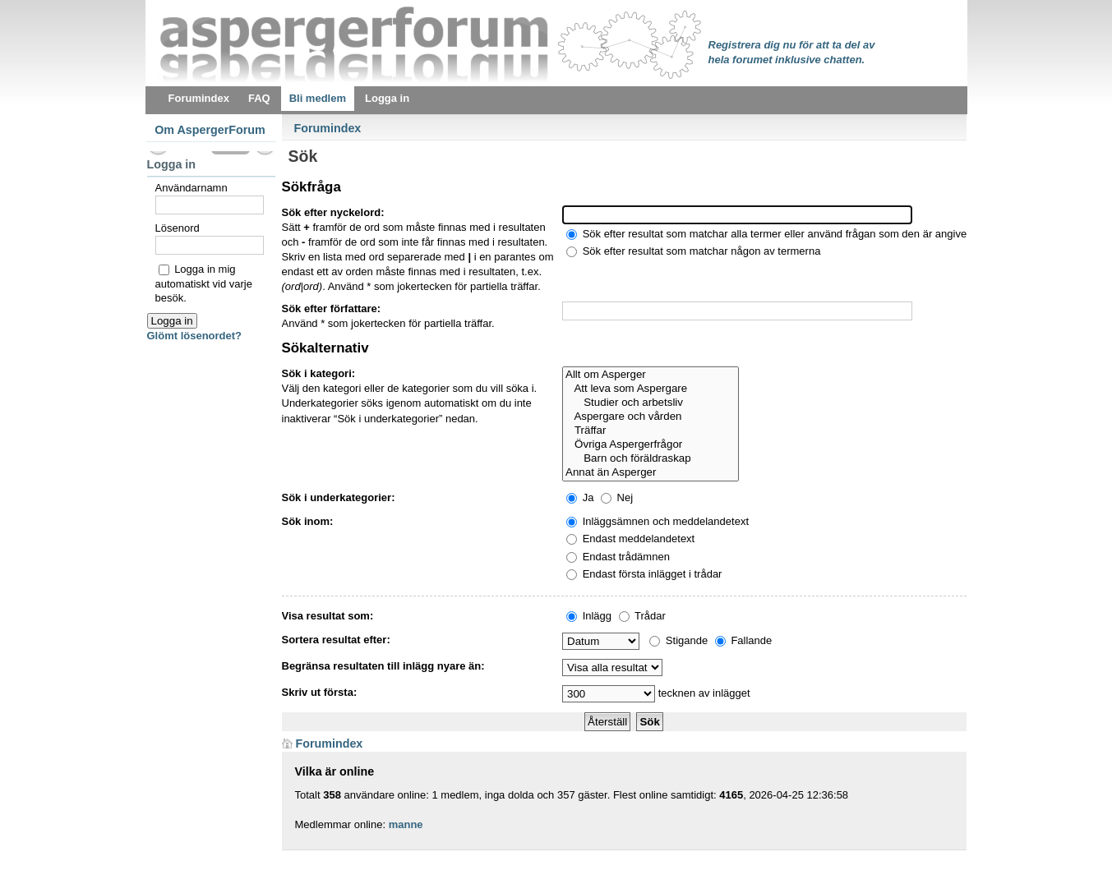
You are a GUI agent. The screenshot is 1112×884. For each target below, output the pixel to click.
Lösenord (177, 228)
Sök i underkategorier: (338, 497)
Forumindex (328, 128)
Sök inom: (308, 521)
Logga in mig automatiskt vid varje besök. (204, 283)
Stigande (678, 640)
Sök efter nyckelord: (333, 212)
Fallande (743, 640)
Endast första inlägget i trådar (644, 574)
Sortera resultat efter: (336, 639)
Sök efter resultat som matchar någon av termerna (693, 251)
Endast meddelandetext (630, 538)
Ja (579, 497)
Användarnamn (191, 188)
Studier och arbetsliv (650, 403)
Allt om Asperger (650, 375)
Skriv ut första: (320, 692)
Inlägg (588, 616)
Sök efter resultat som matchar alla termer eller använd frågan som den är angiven (769, 234)
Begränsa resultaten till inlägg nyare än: (383, 666)
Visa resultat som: (328, 616)
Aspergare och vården (650, 417)
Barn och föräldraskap (650, 459)
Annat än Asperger (650, 473)
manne (406, 824)
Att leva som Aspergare (650, 389)
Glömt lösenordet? (194, 335)
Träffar (650, 431)
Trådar (642, 616)
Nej (617, 497)
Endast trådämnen (618, 556)
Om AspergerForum (210, 129)
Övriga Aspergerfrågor (650, 445)
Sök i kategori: (319, 373)
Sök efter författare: (331, 308)
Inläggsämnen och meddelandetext (657, 521)
